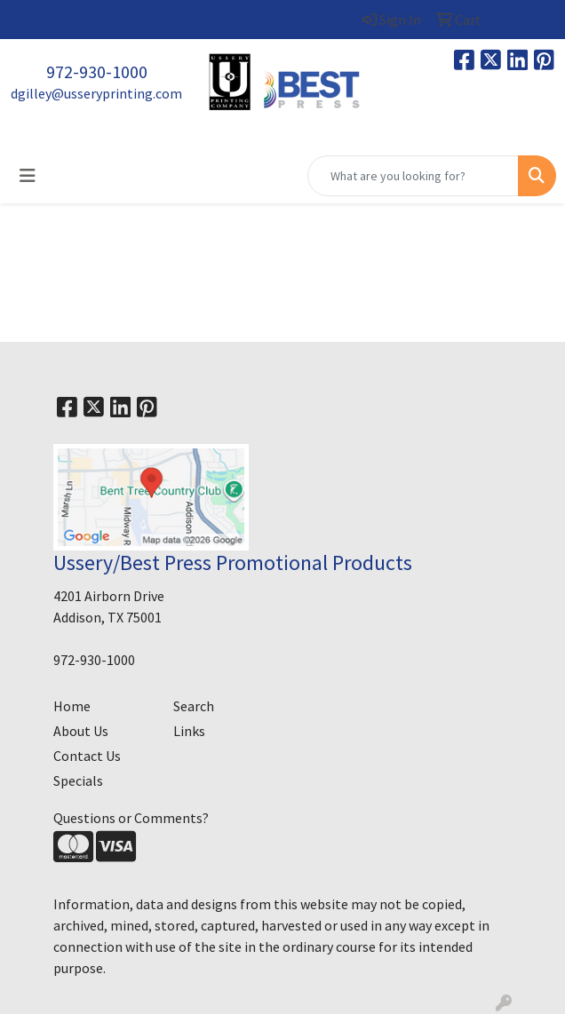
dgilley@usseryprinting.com (96, 93)
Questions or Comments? (131, 818)
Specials (78, 780)
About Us (80, 731)
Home (72, 706)
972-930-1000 (96, 71)
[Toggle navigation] (27, 175)
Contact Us (87, 755)
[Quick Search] (413, 175)
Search (193, 706)
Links (189, 731)
